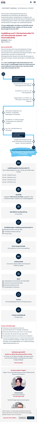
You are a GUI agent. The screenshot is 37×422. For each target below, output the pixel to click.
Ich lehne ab (22, 418)
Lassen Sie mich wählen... (10, 418)
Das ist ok (30, 418)
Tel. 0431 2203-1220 (18, 396)
